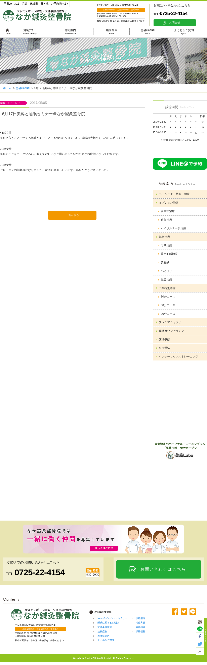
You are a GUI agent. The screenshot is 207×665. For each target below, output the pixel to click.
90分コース (168, 313)
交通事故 (164, 339)
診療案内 (140, 618)
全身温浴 (164, 347)
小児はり (166, 271)
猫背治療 (166, 219)
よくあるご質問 (184, 31)
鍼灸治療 (164, 236)
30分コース (168, 296)
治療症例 (102, 631)
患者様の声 (148, 31)
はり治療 (166, 245)
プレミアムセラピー (171, 322)
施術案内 (70, 31)
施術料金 (111, 31)
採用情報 (140, 631)
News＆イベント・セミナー (112, 618)
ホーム (7, 88)
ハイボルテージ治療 (173, 228)
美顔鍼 (165, 262)
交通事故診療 (104, 627)
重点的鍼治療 (169, 253)
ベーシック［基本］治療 (174, 194)
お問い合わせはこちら (163, 569)
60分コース (168, 305)
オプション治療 (168, 202)
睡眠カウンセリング (171, 330)
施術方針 (29, 31)
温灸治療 (166, 279)
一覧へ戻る (72, 215)
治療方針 (140, 622)
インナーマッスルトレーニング (178, 356)
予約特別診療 (167, 288)
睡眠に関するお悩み (108, 622)
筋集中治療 (168, 211)
